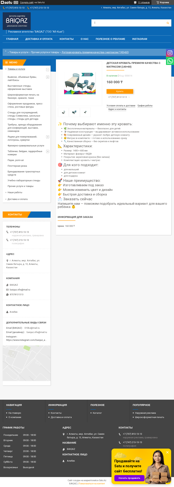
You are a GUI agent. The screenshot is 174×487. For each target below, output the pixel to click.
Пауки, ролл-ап (16, 160)
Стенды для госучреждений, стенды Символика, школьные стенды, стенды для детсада (24, 115)
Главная (12, 39)
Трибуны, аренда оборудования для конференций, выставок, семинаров (25, 127)
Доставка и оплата (39, 39)
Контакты (67, 39)
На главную (15, 413)
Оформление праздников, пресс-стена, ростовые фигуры (25, 105)
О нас (85, 39)
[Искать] (167, 23)
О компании (15, 417)
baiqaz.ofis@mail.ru (20, 289)
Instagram (139, 39)
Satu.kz (102, 480)
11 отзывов (144, 2)
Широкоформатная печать (149, 417)
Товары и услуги (18, 52)
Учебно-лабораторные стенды (24, 180)
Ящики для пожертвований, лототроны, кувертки (22, 138)
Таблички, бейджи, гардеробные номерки (25, 153)
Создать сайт (27, 2)
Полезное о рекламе (110, 39)
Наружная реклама (145, 413)
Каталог (97, 413)
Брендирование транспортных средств (24, 173)
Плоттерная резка (17, 166)
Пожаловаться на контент (92, 483)
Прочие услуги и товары (45, 52)
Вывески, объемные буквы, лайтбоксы (22, 78)
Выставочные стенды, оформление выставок (20, 87)
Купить (119, 91)
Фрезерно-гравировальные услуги (26, 145)
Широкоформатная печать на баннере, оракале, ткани (23, 96)
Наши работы (15, 192)
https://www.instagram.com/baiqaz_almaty (28, 340)
